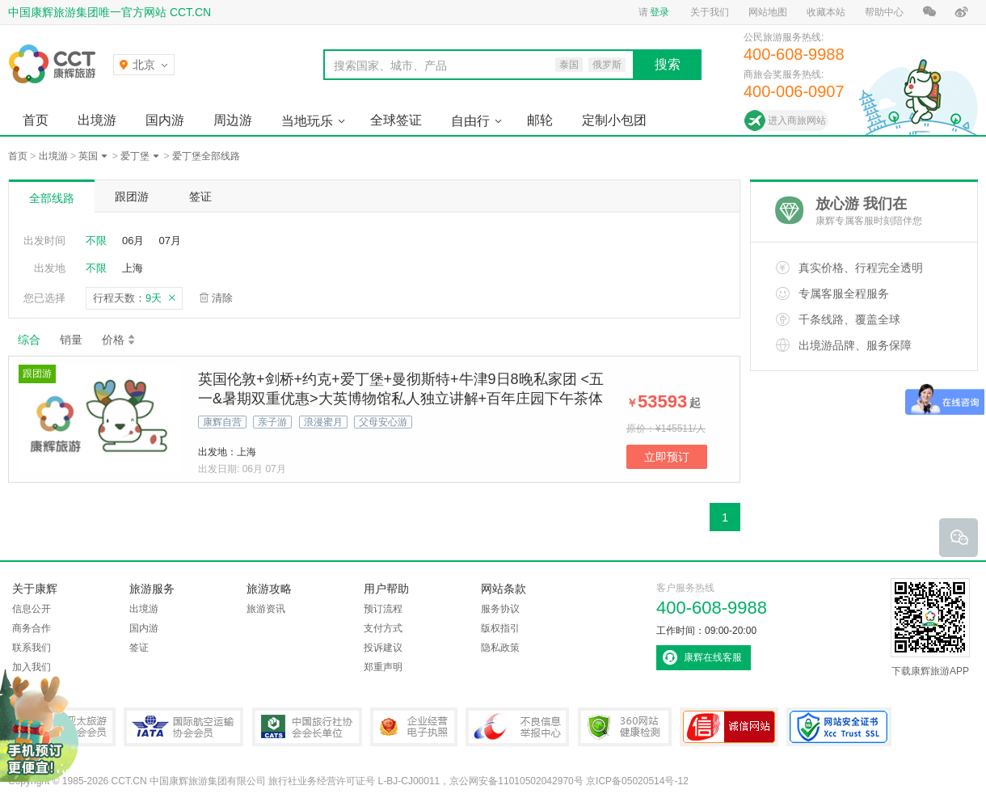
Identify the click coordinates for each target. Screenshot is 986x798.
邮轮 (540, 120)
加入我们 (31, 667)
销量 (71, 339)
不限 (96, 240)
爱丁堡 (135, 156)
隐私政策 (500, 647)
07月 (169, 240)
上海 (132, 268)
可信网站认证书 (729, 726)
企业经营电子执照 (413, 726)
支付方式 (383, 628)
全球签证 (396, 120)
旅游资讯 (266, 608)
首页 (35, 120)
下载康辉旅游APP (930, 627)
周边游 (232, 120)
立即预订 (666, 456)
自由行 (470, 121)
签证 (200, 196)
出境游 (97, 120)
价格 (119, 339)
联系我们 (31, 647)
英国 (88, 156)
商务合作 (31, 628)
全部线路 (51, 198)
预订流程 (383, 608)
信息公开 (31, 608)
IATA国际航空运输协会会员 (183, 726)
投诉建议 (383, 647)
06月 (133, 240)
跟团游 (132, 196)
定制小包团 (614, 120)
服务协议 (500, 608)
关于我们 (709, 12)
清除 (222, 298)
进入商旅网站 (797, 120)
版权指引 (500, 628)
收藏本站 (826, 12)
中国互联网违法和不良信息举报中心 (517, 726)
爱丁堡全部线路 (206, 156)
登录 (659, 12)
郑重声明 (383, 667)
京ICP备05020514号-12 (637, 781)
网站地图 (767, 12)
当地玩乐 (307, 121)
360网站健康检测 (625, 726)
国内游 (164, 120)
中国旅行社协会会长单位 (307, 726)
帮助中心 (884, 12)
